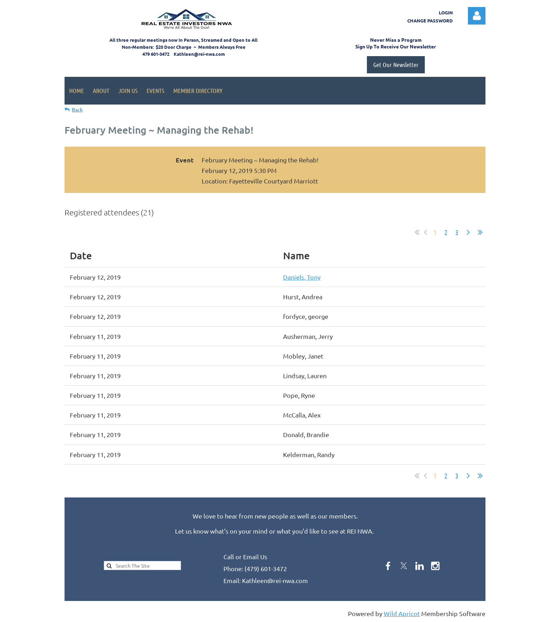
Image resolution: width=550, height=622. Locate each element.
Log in (476, 16)
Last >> (480, 232)
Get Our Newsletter (395, 64)
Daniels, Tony (302, 277)
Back (77, 109)
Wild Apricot (402, 613)
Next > (468, 232)
